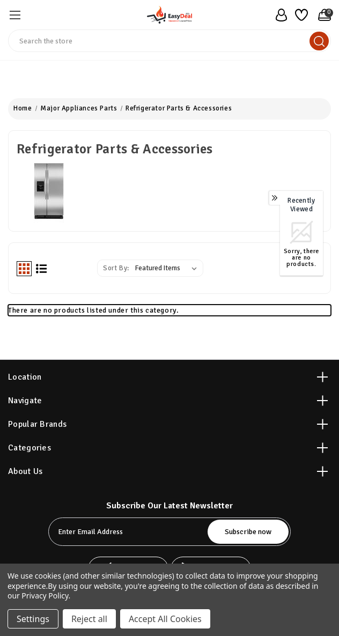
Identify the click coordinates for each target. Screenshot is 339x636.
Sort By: (116, 268)
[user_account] (278, 15)
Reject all (89, 619)
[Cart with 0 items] (322, 15)
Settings (33, 619)
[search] (319, 41)
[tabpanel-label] (129, 532)
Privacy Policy (44, 595)
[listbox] (168, 268)
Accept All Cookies (165, 619)
